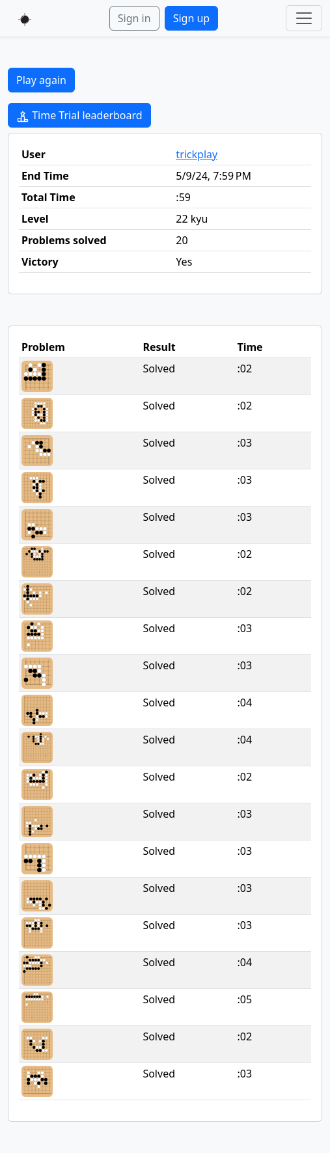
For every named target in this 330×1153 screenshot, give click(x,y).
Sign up (191, 18)
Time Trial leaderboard (79, 115)
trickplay (196, 154)
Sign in (134, 18)
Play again (41, 80)
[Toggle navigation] (304, 18)
